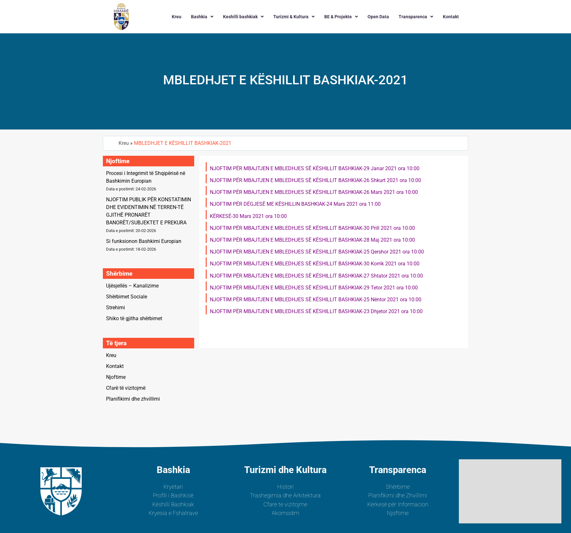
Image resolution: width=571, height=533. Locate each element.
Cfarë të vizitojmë (125, 388)
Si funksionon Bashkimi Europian (143, 241)
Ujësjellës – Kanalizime (132, 286)
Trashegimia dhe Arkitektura (285, 495)
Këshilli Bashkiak (173, 504)
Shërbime (398, 487)
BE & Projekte (341, 16)
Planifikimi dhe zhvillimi (133, 399)
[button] (202, 17)
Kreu (176, 16)
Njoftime (116, 377)
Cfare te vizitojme (285, 504)
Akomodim (285, 513)
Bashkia (202, 16)
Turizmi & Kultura (294, 16)
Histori (285, 487)
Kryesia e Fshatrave (173, 513)
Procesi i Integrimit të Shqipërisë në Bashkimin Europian (145, 177)
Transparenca (416, 16)
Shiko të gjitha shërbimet (134, 318)
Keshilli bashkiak (243, 16)
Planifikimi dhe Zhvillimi (397, 495)
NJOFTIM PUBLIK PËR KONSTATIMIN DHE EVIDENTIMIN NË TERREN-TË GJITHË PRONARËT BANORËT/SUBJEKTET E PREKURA (148, 211)
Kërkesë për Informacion (397, 504)
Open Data (378, 16)
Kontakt (451, 16)
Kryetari (173, 487)
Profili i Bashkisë (173, 495)
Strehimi (115, 307)
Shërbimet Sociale (126, 297)
